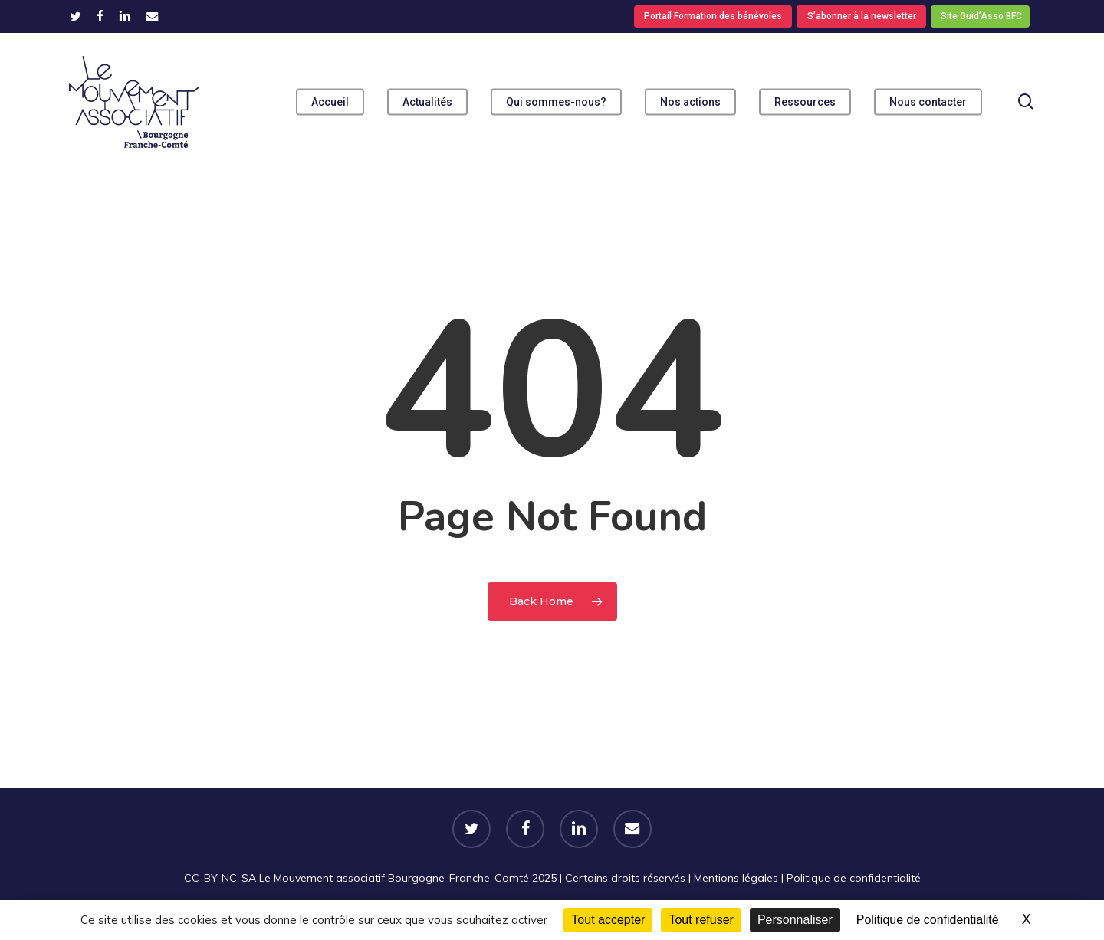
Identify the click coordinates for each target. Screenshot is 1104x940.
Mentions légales (736, 878)
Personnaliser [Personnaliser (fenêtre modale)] (795, 919)
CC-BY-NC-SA (220, 878)
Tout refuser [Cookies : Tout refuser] (701, 919)
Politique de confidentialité (854, 878)
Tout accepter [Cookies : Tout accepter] (608, 919)
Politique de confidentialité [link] (927, 919)
